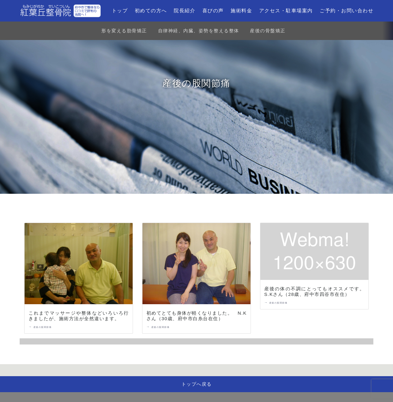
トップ (120, 10)
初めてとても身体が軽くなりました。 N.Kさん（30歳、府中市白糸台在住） (196, 315)
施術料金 (241, 10)
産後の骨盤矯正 (268, 30)
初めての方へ (151, 10)
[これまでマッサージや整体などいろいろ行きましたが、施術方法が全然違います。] (79, 265)
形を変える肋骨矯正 (124, 30)
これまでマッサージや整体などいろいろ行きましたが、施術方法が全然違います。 (79, 315)
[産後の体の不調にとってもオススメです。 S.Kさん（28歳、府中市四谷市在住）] (314, 252)
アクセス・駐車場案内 (286, 10)
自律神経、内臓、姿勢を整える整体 (198, 30)
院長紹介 (184, 10)
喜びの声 (213, 10)
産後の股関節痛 (42, 327)
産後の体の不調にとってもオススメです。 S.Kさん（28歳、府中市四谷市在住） (317, 291)
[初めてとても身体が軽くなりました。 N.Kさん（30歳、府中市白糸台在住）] (196, 265)
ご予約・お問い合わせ (346, 10)
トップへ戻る (196, 384)
